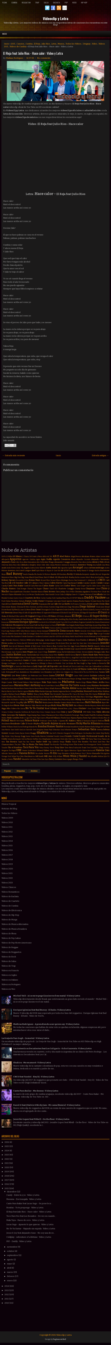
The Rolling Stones (67, 745)
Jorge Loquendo (76, 649)
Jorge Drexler (64, 649)
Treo (88, 748)
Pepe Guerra (41, 718)
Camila (79, 583)
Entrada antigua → (100, 455)
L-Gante (25, 660)
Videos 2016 (7, 850)
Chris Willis (70, 592)
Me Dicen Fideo (83, 694)
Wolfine (100, 756)
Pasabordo (68, 715)
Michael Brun (38, 697)
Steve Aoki (64, 739)
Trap (37, 2)
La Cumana (73, 660)
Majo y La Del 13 (100, 678)
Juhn (69, 652)
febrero (11, 1276)
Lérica (47, 679)
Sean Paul (48, 730)
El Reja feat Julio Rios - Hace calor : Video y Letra (33, 53)
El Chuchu (76, 613)
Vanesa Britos (27, 753)
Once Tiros (91, 709)
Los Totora (43, 675)
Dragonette (59, 610)
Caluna (46, 583)
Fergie (18, 628)
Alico (19, 565)
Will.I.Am (48, 756)
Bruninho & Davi (22, 580)
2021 (7, 1163)
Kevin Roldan (56, 658)
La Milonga (41, 663)
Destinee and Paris (37, 607)
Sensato (12, 733)
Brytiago (64, 580)
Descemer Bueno (9, 607)
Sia (50, 733)
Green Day (83, 634)
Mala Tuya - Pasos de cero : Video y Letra (25, 1220)
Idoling (38, 640)
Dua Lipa (79, 610)
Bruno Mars (34, 580)
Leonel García (35, 669)
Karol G (79, 655)
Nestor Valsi (30, 705)
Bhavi (12, 577)
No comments (43, 58)
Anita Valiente (40, 568)
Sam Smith (15, 730)
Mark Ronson (56, 688)
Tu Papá (12, 750)
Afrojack (5, 559)
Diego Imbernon (61, 607)
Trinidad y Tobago (96, 748)
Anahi (4, 568)
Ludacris (101, 675)
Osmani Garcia (50, 712)
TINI (83, 739)
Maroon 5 (91, 688)
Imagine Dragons (56, 640)
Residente (6, 724)
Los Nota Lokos (19, 675)
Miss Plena (62, 700)
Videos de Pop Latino (11, 938)
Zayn (47, 759)
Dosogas (45, 610)
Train (84, 747)
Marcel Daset (45, 686)
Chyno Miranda (14, 594)
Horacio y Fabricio (19, 640)
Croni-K (21, 598)
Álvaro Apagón (67, 759)
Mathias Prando (14, 694)
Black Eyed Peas (36, 577)
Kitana (92, 658)
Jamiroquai (47, 643)
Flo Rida (45, 628)
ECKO (106, 610)
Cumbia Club (50, 598)
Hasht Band (74, 636)
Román (67, 727)
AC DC (50, 556)
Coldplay (67, 594)
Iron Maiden (81, 640)
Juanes (52, 651)
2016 (7, 1184)
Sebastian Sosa (58, 730)
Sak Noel (106, 727)
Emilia (100, 619)
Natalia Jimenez (48, 703)
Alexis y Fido (98, 562)
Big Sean (25, 577)
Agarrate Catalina (28, 559)
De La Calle (53, 604)
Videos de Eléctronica (12, 910)
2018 (7, 1176)
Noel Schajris (51, 708)
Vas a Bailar (39, 753)
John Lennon (29, 649)
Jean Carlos (88, 643)
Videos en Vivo (8, 989)
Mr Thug (16, 703)
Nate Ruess (80, 703)
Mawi (46, 694)
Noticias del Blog (9, 808)
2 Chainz (25, 556)
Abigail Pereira (76, 556)
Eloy (67, 619)
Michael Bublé (49, 697)
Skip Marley (105, 733)
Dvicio (85, 610)
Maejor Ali (73, 679)
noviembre (12, 1247)
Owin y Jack (66, 712)
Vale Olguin (64, 751)
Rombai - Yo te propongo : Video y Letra (24, 1207)
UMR (18, 750)
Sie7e (54, 733)
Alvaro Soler (41, 565)
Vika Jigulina (104, 753)
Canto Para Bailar (15, 585)
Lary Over (84, 666)
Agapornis (15, 559)
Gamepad (45, 631)
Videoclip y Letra (55, 18)
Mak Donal (18, 682)
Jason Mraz (65, 643)
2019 (7, 1171)
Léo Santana (39, 679)
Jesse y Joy (30, 646)
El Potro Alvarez (64, 616)
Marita (31, 688)
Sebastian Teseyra (71, 730)
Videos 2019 (7, 864)
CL (97, 580)
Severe (27, 733)
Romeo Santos (55, 726)
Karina (72, 655)
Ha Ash (61, 636)
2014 (7, 1286)
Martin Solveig (70, 691)
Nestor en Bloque (43, 705)
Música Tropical (9, 804)
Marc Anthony (32, 685)
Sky (3, 736)
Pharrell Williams (53, 718)
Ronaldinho (75, 727)
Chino (98, 589)
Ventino (47, 753)
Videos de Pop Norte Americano (17, 943)
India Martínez (69, 640)
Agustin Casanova (61, 559)
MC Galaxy (53, 679)
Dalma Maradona (12, 601)
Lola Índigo (105, 669)
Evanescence (104, 622)
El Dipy (83, 613)
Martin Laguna (22, 691)
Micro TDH (85, 697)
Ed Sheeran (7, 612)
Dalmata (22, 601)
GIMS (18, 631)
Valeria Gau (102, 750)
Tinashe (4, 748)
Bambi (25, 574)
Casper (83, 586)
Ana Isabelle (97, 565)
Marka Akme (69, 688)
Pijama (73, 718)
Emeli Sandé (92, 619)
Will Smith (39, 756)
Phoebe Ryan (65, 718)
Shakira (42, 733)
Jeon (10, 646)
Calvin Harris (56, 583)
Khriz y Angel (71, 658)
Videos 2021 (7, 873)
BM (62, 570)
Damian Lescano (53, 601)
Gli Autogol (31, 634)
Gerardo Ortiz (85, 631)
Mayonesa (65, 694)
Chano (46, 588)
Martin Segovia (58, 691)
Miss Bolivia (53, 699)
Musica (61, 44)
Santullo (29, 730)
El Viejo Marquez (27, 619)
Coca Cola (59, 594)
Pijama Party (82, 718)
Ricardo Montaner (67, 723)
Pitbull (5, 720)
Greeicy (76, 634)
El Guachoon (92, 613)
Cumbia (14, 2)
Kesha (48, 657)
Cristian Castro (12, 598)
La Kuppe (12, 663)
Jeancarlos (96, 643)
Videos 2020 (7, 869)
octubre (11, 1251)
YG (108, 756)
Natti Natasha (93, 702)
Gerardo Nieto (73, 631)
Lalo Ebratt (63, 666)
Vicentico (66, 753)
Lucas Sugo (64, 675)
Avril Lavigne (25, 570)
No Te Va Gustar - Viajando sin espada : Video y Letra (30, 1228)
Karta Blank (88, 655)
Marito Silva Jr (44, 688)
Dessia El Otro (23, 607)
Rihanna (96, 723)
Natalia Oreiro (60, 702)
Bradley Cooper (103, 577)
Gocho (47, 634)
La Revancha (101, 663)
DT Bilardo (79, 598)
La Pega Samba (90, 663)
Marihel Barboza (8, 688)
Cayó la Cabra (91, 586)
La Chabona (64, 660)
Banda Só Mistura (43, 574)
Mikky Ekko (24, 700)
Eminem (14, 621)
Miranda (43, 699)
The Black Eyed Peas (97, 742)
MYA (59, 679)
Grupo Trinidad (103, 634)
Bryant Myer (45, 580)
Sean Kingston (38, 730)
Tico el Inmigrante (90, 745)
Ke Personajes (13, 657)
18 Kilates (17, 556)
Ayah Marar (40, 571)
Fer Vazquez (11, 628)
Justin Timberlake (29, 655)
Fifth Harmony (35, 628)
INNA (28, 640)
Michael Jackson (62, 697)
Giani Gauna (96, 631)
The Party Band (42, 744)
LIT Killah (32, 660)
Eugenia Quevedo (85, 622)
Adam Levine (100, 556)
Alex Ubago (49, 562)
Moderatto (85, 700)
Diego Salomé (87, 606)
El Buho (63, 613)
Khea (63, 658)
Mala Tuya (46, 682)
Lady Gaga (37, 666)
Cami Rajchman (69, 583)
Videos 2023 (7, 882)
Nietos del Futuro (103, 705)
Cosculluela (97, 594)
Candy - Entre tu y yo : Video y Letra (22, 1195)
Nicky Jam (67, 705)
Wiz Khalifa (92, 756)
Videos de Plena (9, 933)
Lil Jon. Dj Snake (72, 669)
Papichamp (32, 715)
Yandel (17, 758)
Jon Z (44, 649)
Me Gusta (93, 694)
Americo (73, 565)
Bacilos (97, 571)
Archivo (34, 771)
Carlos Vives (70, 585)
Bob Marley (70, 577)
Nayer (104, 703)
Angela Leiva (29, 568)
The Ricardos (54, 745)
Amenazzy (65, 565)
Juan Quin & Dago (40, 652)
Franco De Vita (67, 628)
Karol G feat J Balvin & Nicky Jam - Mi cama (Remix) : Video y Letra (46, 1105)
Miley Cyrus (34, 699)
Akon (73, 559)
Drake (65, 610)
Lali (44, 666)
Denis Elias (104, 604)
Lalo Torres (72, 666)
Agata (38, 559)
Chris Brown (49, 591)
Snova (28, 736)
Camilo (99, 583)
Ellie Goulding (60, 619)
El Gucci (102, 612)
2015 (13, 44)
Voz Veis (20, 756)
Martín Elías (97, 691)
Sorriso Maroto (26, 739)
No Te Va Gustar (35, 708)
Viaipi (59, 753)
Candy (4, 586)
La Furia (90, 660)
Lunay (32, 679)
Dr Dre (51, 610)
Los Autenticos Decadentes (28, 672)
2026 (7, 1142)
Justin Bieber (13, 654)
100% (4, 556)
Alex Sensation (30, 562)
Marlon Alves (81, 688)
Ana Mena (105, 565)
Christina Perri (95, 592)
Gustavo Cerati (20, 636)
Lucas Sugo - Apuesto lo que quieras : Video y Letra (29, 1224)
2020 (7, 1167)
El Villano (38, 619)
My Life (23, 702)
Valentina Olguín (75, 751)
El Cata (68, 613)
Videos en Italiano (10, 980)
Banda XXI (55, 574)
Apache (64, 568)
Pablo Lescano (8, 715)
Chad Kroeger (22, 589)
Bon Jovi (94, 577)
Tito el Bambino (15, 747)
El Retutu (86, 616)
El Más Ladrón (19, 616)
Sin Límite (96, 733)
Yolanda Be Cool (27, 759)
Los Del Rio (90, 672)
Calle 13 (27, 583)
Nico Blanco (79, 705)
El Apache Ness (34, 613)
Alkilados (25, 565)
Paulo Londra (13, 718)
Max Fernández (55, 694)
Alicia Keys (13, 565)
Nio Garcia (21, 709)
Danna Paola (78, 601)
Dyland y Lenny (94, 610)
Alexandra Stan (76, 562)
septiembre (12, 1255)
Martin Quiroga (45, 691)
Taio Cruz (98, 739)
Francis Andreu (55, 628)
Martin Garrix (12, 691)
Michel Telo (75, 697)
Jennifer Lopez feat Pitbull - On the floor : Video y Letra (41, 1119)
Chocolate (26, 592)
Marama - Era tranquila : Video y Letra (23, 1199)
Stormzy (71, 739)
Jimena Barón (86, 646)
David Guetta (30, 603)
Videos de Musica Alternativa (15, 924)
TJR (87, 739)
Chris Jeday (60, 592)
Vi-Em (53, 753)
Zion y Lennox (55, 759)
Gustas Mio (9, 636)
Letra (53, 44)
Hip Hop (84, 2)
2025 (7, 1146)
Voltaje (13, 756)
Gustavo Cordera (34, 636)
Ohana (75, 709)
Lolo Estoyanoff (9, 672)
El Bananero (55, 613)
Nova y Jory (68, 709)
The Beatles (83, 742)
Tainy (91, 739)
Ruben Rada (90, 727)
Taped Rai (22, 742)
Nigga (4, 708)
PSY (84, 712)
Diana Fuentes (49, 607)
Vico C (84, 753)
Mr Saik (10, 703)
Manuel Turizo (8, 685)
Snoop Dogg (19, 736)
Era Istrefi (41, 622)
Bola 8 (88, 577)
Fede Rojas (79, 625)
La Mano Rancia (29, 663)
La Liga (19, 663)
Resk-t (30, 724)
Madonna (66, 679)
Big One (17, 577)
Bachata (56, 2)
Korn (97, 658)
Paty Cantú (84, 715)
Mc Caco (73, 694)
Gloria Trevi (39, 634)
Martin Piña (33, 691)
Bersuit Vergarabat (102, 574)
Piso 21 (106, 718)
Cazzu (99, 586)
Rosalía (81, 727)
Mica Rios (17, 697)
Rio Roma (105, 724)
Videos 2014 (7, 841)
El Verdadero (16, 619)
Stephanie (46, 739)
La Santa (16, 666)
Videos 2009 (7, 818)
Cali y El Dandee (15, 583)
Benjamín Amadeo (88, 574)
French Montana (102, 628)
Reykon (37, 723)
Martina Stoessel (84, 691)
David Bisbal (17, 604)
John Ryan (38, 649)
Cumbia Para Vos (63, 598)
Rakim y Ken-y (76, 720)
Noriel (60, 708)
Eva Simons (96, 622)
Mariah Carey (85, 685)
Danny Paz (101, 601)
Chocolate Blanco (36, 592)
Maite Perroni (87, 679)
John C (12, 649)
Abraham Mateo (88, 556)
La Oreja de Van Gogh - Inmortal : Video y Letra (25, 1038)
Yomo (35, 759)
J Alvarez (91, 640)
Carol (78, 586)
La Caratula (55, 660)
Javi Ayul (73, 643)
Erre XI (48, 622)
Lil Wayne (82, 669)
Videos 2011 (7, 827)
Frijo (3, 631)
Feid (86, 625)
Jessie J (39, 646)
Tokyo (41, 748)
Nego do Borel (9, 705)
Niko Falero (12, 708)
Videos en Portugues (11, 984)
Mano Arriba (98, 682)
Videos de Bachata (10, 896)
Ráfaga (97, 727)
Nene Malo (19, 705)
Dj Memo (27, 610)
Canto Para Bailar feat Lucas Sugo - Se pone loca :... (29, 1203)
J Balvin (102, 639)
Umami (24, 751)
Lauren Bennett (19, 669)
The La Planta (28, 744)
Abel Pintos (65, 556)
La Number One (59, 663)
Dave (9, 604)
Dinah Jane (100, 607)
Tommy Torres (49, 748)
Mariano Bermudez (100, 685)
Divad (107, 607)
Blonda (61, 577)
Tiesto (99, 745)
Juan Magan (28, 652)
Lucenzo (86, 676)
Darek (107, 601)
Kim (88, 658)
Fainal (31, 625)
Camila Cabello (89, 583)
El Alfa (25, 613)
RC (67, 720)
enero (10, 1280)
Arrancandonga (96, 568)
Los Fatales (100, 672)
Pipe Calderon (93, 718)
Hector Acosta (84, 636)
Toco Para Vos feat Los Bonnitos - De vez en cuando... (31, 1216)
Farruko (60, 624)
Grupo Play (92, 633)
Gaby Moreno (25, 631)
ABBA (44, 556)
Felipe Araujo (93, 625)
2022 (7, 1159)
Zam (42, 759)
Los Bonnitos (46, 672)
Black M (47, 577)
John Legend (19, 649)
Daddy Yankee (95, 597)
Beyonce (5, 577)
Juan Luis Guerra (15, 652)
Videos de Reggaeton (11, 952)
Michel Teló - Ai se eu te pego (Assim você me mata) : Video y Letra (46, 996)
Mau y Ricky (39, 694)
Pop (66, 2)
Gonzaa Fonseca (57, 634)
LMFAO (40, 660)
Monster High (94, 700)
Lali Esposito (52, 666)
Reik (106, 720)
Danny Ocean (90, 601)
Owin (58, 712)
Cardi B (27, 586)
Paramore (50, 715)
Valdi (58, 751)
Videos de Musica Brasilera (14, 929)
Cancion (20, 44)
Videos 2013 (7, 836)
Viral (9, 756)
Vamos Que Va (13, 753)
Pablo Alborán (103, 712)
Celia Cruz (105, 586)
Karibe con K (64, 655)
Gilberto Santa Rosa (15, 634)
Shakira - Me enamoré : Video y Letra (32, 1062)
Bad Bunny (14, 574)
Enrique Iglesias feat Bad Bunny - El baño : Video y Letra (42, 1010)
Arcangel (78, 567)
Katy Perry (99, 655)
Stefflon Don (37, 739)
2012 (7, 1294)
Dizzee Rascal (6, 610)
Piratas (100, 718)
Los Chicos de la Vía (78, 672)
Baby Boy (72, 571)
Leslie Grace (45, 669)
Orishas (10, 712)
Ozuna (77, 712)
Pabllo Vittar (91, 712)
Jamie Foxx (38, 643)
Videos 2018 (7, 859)
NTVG (31, 702)
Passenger (76, 715)
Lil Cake (62, 669)
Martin (4, 691)
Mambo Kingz (81, 682)
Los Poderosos (33, 676)
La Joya (104, 660)
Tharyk (74, 742)
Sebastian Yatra (87, 729)
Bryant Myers (56, 580)
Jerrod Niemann (18, 646)
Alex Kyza (19, 562)
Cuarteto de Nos (32, 598)
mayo (10, 1264)
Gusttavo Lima (47, 636)
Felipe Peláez (102, 625)
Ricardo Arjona (49, 723)
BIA (59, 571)
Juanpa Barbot (61, 652)
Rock (74, 2)
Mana (89, 682)
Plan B (13, 720)
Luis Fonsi (24, 678)
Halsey (67, 636)
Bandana (63, 574)
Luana (52, 675)
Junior (4, 655)
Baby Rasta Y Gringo (85, 570)
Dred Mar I (72, 610)
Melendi (101, 694)
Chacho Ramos (9, 588)
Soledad (49, 736)
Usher (46, 750)
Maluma (68, 682)
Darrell (4, 604)
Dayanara (43, 604)
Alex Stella (40, 562)
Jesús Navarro (47, 646)
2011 (7, 1299)
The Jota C (18, 745)
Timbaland (105, 745)
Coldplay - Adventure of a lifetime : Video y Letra (28, 1237)
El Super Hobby (99, 615)
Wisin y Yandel (78, 756)
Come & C (75, 594)
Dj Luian (21, 610)
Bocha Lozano (80, 577)
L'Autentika (16, 660)
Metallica (9, 697)
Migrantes (98, 697)
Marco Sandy (55, 686)
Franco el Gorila (89, 628)
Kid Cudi (79, 658)
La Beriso (47, 660)
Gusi (3, 636)
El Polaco (52, 616)
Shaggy (33, 733)
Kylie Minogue (7, 660)
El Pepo (38, 616)
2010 (7, 1303)
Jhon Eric (67, 646)
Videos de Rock (9, 957)
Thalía (68, 741)
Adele (107, 556)
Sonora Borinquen (14, 739)
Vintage (4, 756)
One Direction (102, 708)
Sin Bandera (87, 733)
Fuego (7, 631)
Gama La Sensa (35, 631)
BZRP (66, 570)
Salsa (46, 2)
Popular (7, 771)
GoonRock (69, 634)
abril (9, 1268)
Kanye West (53, 655)
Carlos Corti (59, 586)
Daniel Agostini (67, 601)
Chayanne (90, 588)
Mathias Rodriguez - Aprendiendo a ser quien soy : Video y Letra (46, 1024)
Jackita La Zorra (14, 643)
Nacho (38, 702)
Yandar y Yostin (7, 759)
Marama (19, 685)
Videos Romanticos (10, 892)
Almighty (32, 565)
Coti (104, 594)
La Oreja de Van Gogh (75, 663)
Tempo (62, 742)
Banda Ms (32, 574)
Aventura (11, 570)
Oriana (4, 712)
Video (94, 44)
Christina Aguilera (82, 592)
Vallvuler (5, 753)
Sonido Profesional (88, 736)
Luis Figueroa (13, 679)
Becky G (71, 574)
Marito (36, 688)
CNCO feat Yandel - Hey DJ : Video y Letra (33, 1077)
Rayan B (94, 721)
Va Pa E (53, 750)
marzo (10, 1272)
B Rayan (48, 571)
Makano (26, 682)
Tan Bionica (11, 741)
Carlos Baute (48, 585)
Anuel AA (56, 568)
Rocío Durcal (18, 727)
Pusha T (56, 721)
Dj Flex (14, 610)
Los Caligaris (65, 672)
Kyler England (104, 658)
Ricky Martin (83, 723)
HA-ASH (55, 636)
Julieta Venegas (94, 652)
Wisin (66, 756)
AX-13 (56, 556)
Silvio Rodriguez (77, 733)
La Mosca (49, 663)
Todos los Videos (73, 44)
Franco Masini (78, 628)
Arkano (86, 568)
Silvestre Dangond (63, 733)
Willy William (58, 756)
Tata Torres (30, 742)
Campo (106, 583)
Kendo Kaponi (31, 658)
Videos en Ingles (9, 975)
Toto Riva (69, 747)
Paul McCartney (96, 715)
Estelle (53, 622)
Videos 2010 (7, 822)
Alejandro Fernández (100, 559)
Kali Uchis (40, 655)
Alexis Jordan (87, 562)
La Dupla (83, 660)
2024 (7, 1150)
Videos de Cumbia (18, 46)
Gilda (24, 634)
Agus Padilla (46, 559)
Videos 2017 (7, 855)
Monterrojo (104, 699)
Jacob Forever (28, 643)
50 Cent (32, 556)
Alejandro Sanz (9, 562)
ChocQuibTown (16, 592)
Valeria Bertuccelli (88, 751)
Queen (62, 721)
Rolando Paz (33, 727)
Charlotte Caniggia (66, 589)
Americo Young (85, 565)
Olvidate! (82, 708)
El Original (30, 616)
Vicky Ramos (75, 753)
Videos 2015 (7, 845)
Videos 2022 (7, 878)
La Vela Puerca (26, 666)
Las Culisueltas (95, 666)
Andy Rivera (11, 568)
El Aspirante (46, 613)
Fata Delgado (70, 625)
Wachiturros (29, 756)
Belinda (78, 574)
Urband (40, 750)
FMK (3, 625)
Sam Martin (6, 730)
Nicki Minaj (56, 705)
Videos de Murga (9, 919)
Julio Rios (46, 44)
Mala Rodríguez (35, 682)
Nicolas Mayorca (91, 705)
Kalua (46, 655)
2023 (7, 1155)
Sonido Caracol (59, 736)
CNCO (101, 579)
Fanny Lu (47, 625)
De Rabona (83, 604)
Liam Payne (55, 669)
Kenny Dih (40, 657)
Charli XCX (53, 589)
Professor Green (46, 721)
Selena (100, 730)
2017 (7, 1180)
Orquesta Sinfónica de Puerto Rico (26, 712)
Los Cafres (57, 672)
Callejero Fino (37, 583)
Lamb (79, 666)
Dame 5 (42, 601)
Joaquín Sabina (99, 646)
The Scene (78, 744)
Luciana (93, 675)
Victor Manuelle (93, 753)
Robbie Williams (7, 727)
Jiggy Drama (75, 646)
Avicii (18, 571)
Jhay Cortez (58, 646)
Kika (84, 658)
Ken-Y (22, 657)
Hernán (8, 640)
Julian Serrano (82, 652)
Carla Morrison (36, 586)
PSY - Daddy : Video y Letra (18, 1241)
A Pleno (39, 556)
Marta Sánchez (102, 688)
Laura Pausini (7, 669)
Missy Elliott (70, 700)
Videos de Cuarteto (10, 901)
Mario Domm (24, 688)
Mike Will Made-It (13, 700)
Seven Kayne (19, 733)
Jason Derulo (56, 643)
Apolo (70, 568)
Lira (99, 669)
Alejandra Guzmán (83, 559)
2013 (7, 1290)
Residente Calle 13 (19, 723)
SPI (101, 727)
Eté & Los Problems (72, 622)
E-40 (102, 610)
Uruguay (86, 44)
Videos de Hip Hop (10, 915)
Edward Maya (18, 613)
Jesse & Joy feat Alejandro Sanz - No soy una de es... (30, 1233)
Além (48, 565)
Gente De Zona (57, 630)
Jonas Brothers (52, 649)
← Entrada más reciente (13, 455)
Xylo (105, 756)
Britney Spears (9, 580)
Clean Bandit (49, 594)
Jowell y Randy (93, 649)
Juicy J (73, 652)
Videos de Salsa (9, 961)
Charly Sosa (80, 589)
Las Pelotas (105, 666)
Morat (4, 702)
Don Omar (36, 609)
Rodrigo (26, 727)
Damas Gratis (31, 601)
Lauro (27, 669)
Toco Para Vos (31, 747)
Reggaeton (26, 2)
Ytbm (39, 759)
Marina (16, 688)
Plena (4, 2)
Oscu (42, 712)
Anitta (48, 568)
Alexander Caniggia (62, 562)
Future (13, 631)
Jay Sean (80, 643)
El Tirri (8, 619)
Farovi (54, 625)
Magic (80, 679)
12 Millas (9, 556)
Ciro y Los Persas (28, 594)
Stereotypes (55, 739)
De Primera (75, 604)
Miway (78, 699)
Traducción (77, 748)
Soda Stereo (40, 736)
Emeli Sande (83, 619)
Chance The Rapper (34, 589)
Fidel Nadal (26, 628)
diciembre (12, 1191)
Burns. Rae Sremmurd (77, 580)
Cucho (43, 598)
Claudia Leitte (40, 594)
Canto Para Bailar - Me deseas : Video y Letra (35, 1091)
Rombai (42, 726)
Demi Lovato (93, 604)
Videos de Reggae (10, 947)
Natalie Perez (71, 703)
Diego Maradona (73, 607)
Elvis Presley (73, 619)
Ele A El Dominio (49, 619)
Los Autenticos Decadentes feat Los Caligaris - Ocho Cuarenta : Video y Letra (52, 1048)
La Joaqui (97, 660)
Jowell (84, 649)
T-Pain (77, 739)
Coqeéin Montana (85, 594)
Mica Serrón (27, 697)
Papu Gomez (41, 715)
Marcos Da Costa (69, 685)
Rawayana (87, 721)
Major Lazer (7, 682)
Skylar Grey (9, 736)
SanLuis (22, 730)
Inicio (4, 33)
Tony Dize (59, 747)
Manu (107, 682)
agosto (10, 1259)
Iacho (33, 640)
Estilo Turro (60, 622)
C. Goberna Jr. (91, 580)
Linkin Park (92, 669)
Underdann (32, 751)
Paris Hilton (60, 715)
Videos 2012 (7, 832)
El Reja (37, 44)
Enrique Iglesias (28, 621)
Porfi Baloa (20, 721)
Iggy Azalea (45, 640)
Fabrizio (26, 625)
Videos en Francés (10, 970)
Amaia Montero (55, 565)
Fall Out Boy (39, 625)
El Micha (10, 616)
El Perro (45, 616)
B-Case (54, 571)
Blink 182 (53, 577)
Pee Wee (33, 718)
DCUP (72, 598)
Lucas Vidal (78, 676)
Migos (91, 697)
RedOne (101, 721)
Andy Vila (19, 568)
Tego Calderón (53, 742)
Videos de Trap (9, 966)
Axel (33, 570)
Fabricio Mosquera (14, 625)
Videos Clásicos (9, 887)
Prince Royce (32, 720)
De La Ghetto (64, 604)
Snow (33, 736)
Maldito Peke (56, 682)
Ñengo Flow (78, 759)
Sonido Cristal (71, 736)
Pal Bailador (21, 715)
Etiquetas (21, 771)
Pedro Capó (25, 718)
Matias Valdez (26, 694)
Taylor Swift (41, 741)
